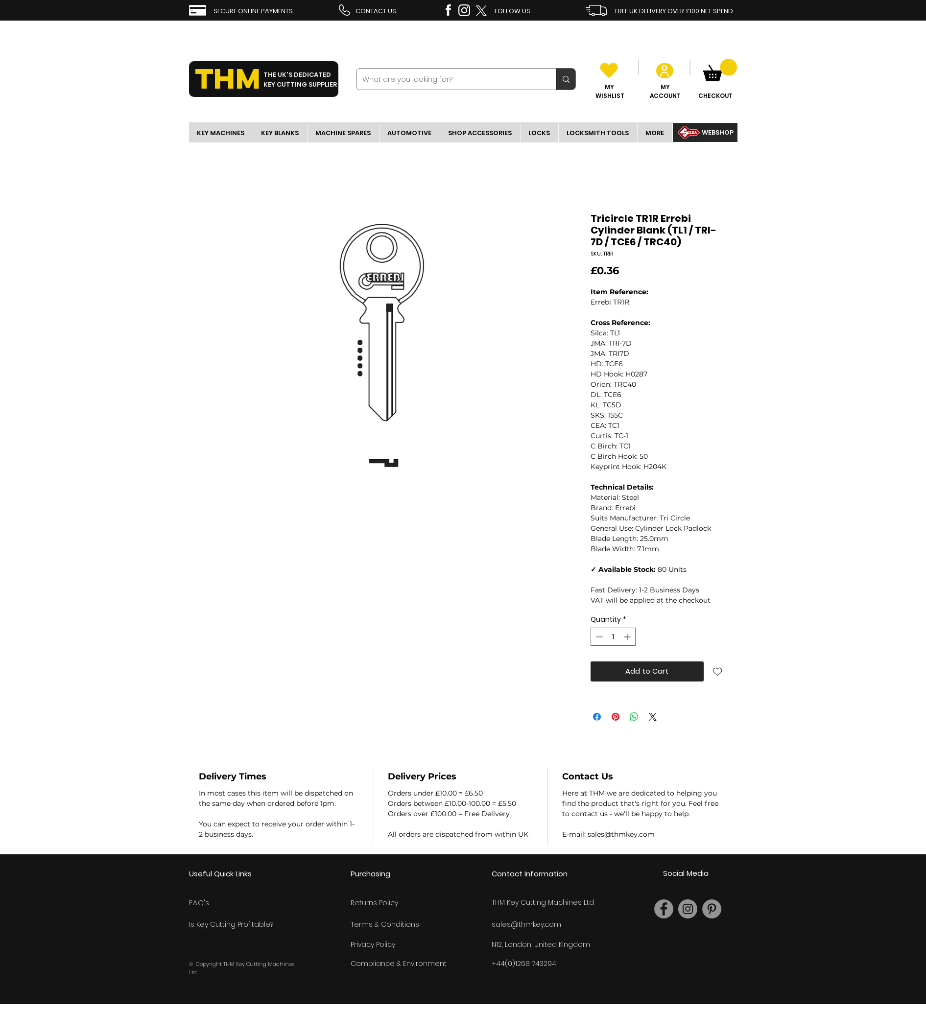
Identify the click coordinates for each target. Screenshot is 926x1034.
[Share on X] (653, 717)
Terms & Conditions (385, 924)
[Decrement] (598, 636)
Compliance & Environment (399, 963)
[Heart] (609, 70)
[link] (720, 70)
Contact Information (530, 874)
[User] (664, 70)
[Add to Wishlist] (718, 671)
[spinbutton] (613, 636)
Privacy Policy (373, 944)
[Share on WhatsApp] (634, 717)
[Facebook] (663, 908)
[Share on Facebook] (597, 717)
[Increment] (628, 636)
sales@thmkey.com (526, 924)
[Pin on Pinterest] (615, 717)
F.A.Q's (199, 903)
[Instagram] (687, 908)
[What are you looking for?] (449, 79)
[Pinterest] (711, 908)
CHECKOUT (715, 96)
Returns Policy (374, 903)
